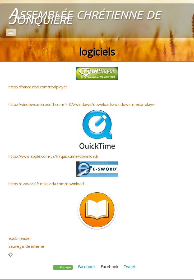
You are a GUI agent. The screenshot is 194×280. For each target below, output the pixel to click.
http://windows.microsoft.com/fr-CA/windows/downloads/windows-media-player (82, 104)
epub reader (19, 238)
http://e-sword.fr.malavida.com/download (46, 183)
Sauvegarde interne (26, 246)
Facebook (86, 266)
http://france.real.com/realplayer (37, 86)
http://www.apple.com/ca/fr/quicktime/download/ (53, 156)
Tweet (129, 266)
